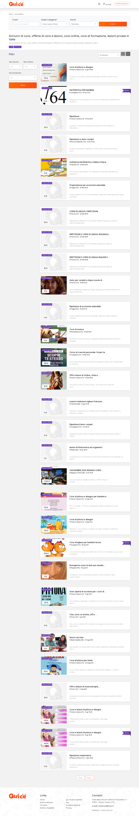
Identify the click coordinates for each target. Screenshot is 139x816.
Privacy (69, 808)
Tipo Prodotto (28, 62)
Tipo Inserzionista (15, 73)
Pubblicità (95, 810)
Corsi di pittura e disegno (81, 67)
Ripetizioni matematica (80, 755)
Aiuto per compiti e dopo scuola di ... (87, 280)
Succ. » (90, 778)
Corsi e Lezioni (47, 65)
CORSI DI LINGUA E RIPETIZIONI (84, 211)
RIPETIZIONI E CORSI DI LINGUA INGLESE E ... (90, 257)
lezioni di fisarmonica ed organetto (86, 447)
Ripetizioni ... (75, 116)
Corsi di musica (77, 329)
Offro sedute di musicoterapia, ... (85, 686)
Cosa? (15, 19)
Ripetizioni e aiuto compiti (82, 139)
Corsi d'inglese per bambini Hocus (85, 542)
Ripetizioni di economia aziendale (85, 306)
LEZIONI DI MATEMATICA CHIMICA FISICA (88, 162)
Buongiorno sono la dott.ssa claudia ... (87, 565)
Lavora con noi (106, 810)
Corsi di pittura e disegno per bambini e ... (89, 496)
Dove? (73, 19)
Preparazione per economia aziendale (87, 185)
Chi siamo (43, 805)
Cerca (113, 24)
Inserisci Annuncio (122, 3)
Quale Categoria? (49, 19)
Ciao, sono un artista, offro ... (83, 614)
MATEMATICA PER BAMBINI (82, 90)
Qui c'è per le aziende (74, 800)
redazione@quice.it (106, 806)
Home (42, 800)
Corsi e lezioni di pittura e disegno (85, 709)
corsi (11, 47)
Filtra (23, 85)
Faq (67, 802)
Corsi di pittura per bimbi (81, 660)
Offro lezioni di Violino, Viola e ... (85, 375)
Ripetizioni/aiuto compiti (81, 424)
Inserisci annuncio (46, 802)
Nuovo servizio (77, 637)
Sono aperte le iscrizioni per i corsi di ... (88, 591)
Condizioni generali (73, 805)
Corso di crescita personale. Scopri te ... (88, 352)
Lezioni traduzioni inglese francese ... (87, 401)
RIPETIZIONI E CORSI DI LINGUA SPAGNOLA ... (90, 234)
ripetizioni (17, 47)
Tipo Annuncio (14, 62)
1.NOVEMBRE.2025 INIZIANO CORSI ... (86, 470)
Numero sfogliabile (47, 808)
